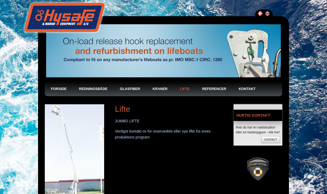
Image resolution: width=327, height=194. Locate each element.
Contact (270, 86)
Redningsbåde (93, 36)
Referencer (214, 36)
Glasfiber (130, 36)
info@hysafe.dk (246, 171)
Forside (59, 36)
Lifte (185, 36)
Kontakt (247, 36)
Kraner (160, 36)
